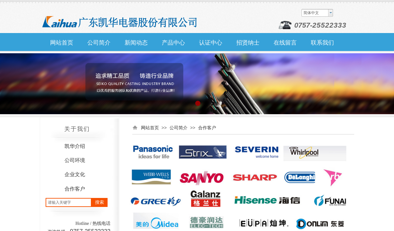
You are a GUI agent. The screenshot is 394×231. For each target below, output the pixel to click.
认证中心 (210, 42)
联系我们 (322, 42)
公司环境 (75, 160)
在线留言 (285, 42)
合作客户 (75, 189)
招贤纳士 (247, 42)
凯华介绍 (75, 146)
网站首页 (150, 127)
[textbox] (69, 202)
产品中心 (173, 42)
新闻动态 (136, 42)
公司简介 (179, 127)
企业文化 (75, 174)
